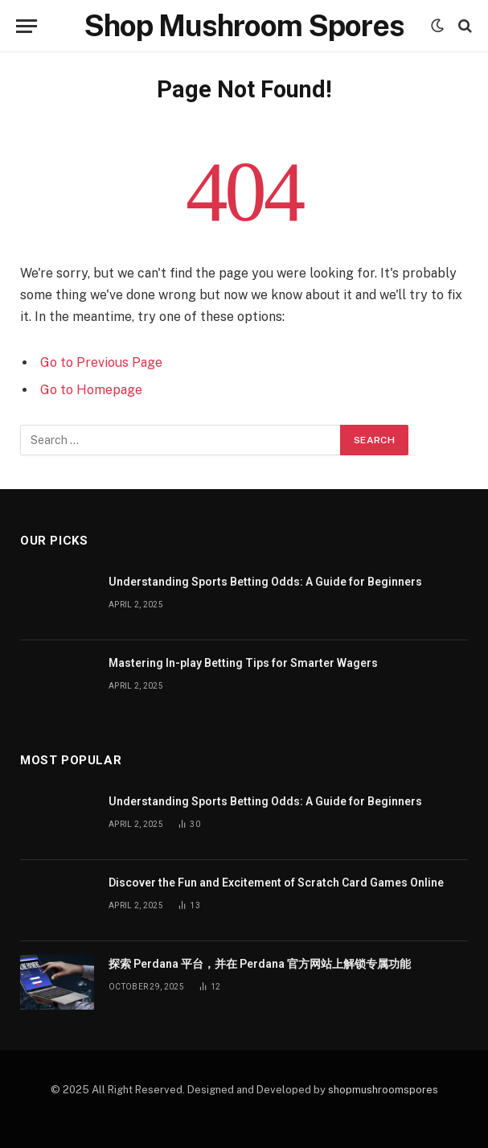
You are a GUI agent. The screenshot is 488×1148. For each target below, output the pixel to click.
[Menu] (26, 26)
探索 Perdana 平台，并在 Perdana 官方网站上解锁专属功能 (260, 963)
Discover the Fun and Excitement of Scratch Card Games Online (276, 882)
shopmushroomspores (383, 1090)
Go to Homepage (91, 389)
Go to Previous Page (101, 362)
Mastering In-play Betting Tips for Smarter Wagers (243, 662)
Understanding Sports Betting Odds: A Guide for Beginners (265, 581)
